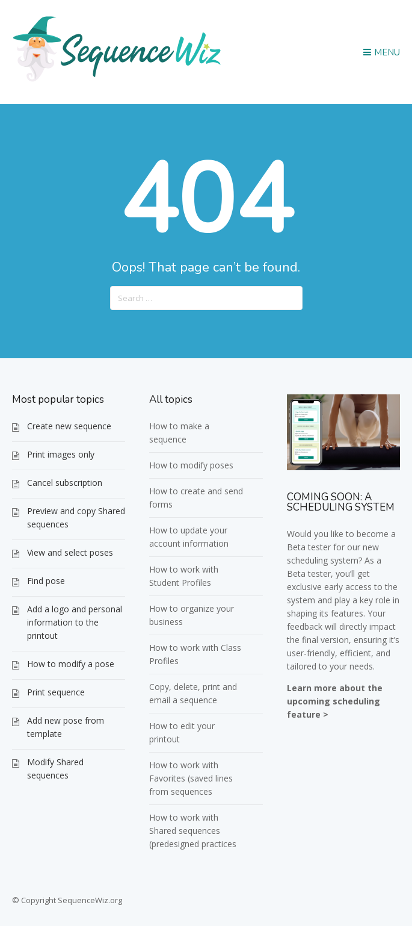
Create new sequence (69, 426)
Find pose (46, 580)
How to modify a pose (70, 664)
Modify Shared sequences (55, 768)
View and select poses (70, 552)
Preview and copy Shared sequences (76, 517)
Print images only (60, 454)
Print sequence (56, 692)
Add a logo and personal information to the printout (74, 622)
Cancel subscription (64, 482)
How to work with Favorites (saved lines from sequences (191, 778)
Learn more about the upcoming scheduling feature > (335, 701)
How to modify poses (191, 465)
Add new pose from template (65, 727)
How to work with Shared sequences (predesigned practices (192, 831)
